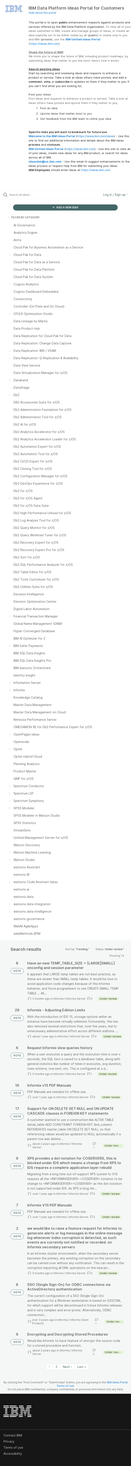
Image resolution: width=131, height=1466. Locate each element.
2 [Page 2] (56, 1367)
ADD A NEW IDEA (65, 207)
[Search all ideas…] (33, 194)
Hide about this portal (42, 12)
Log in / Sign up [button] (115, 194)
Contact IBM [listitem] (12, 1435)
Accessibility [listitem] (12, 1453)
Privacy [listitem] (8, 1441)
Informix (58, 998)
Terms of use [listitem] (13, 1447)
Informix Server (76, 998)
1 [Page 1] (49, 1367)
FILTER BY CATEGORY (23, 217)
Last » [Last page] (81, 1367)
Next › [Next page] (67, 1367)
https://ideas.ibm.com (44, 43)
